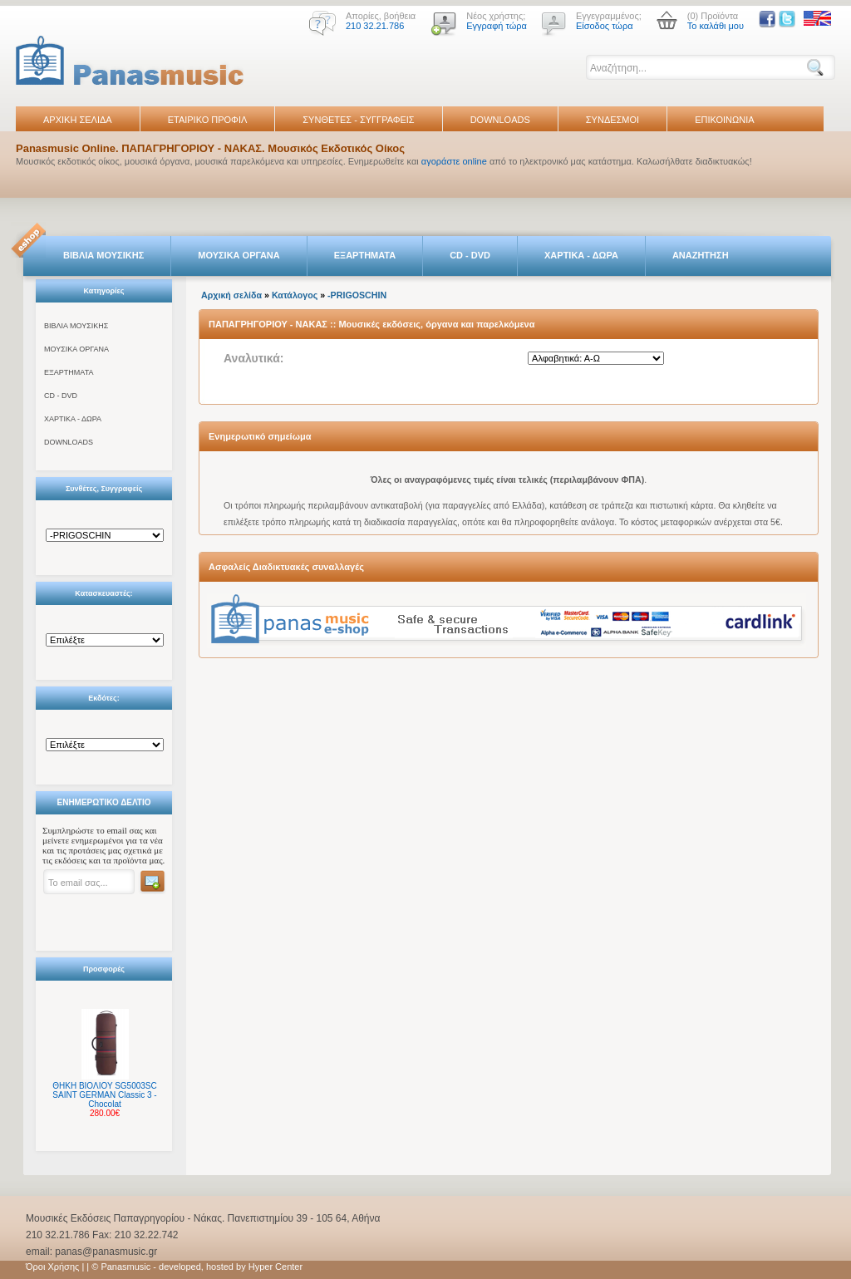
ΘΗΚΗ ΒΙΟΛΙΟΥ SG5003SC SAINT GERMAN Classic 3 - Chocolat (104, 1095)
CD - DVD (470, 255)
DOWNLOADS (500, 120)
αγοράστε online (454, 161)
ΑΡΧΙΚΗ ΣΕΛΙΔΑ (77, 120)
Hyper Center (275, 1267)
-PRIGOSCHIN (356, 295)
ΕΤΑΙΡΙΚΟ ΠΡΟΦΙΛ (208, 120)
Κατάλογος (294, 295)
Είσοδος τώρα (604, 26)
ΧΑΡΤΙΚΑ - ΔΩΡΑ (581, 255)
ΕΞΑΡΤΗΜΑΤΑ (365, 255)
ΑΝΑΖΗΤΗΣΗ (700, 255)
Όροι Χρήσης (52, 1267)
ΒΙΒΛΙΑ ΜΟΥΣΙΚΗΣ (103, 255)
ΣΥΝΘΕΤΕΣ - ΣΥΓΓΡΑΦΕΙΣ (358, 120)
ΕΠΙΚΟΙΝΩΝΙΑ (724, 120)
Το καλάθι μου (715, 26)
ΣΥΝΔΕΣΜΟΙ (612, 120)
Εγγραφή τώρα (496, 26)
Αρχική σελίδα (231, 295)
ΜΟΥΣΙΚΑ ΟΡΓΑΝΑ (239, 255)
